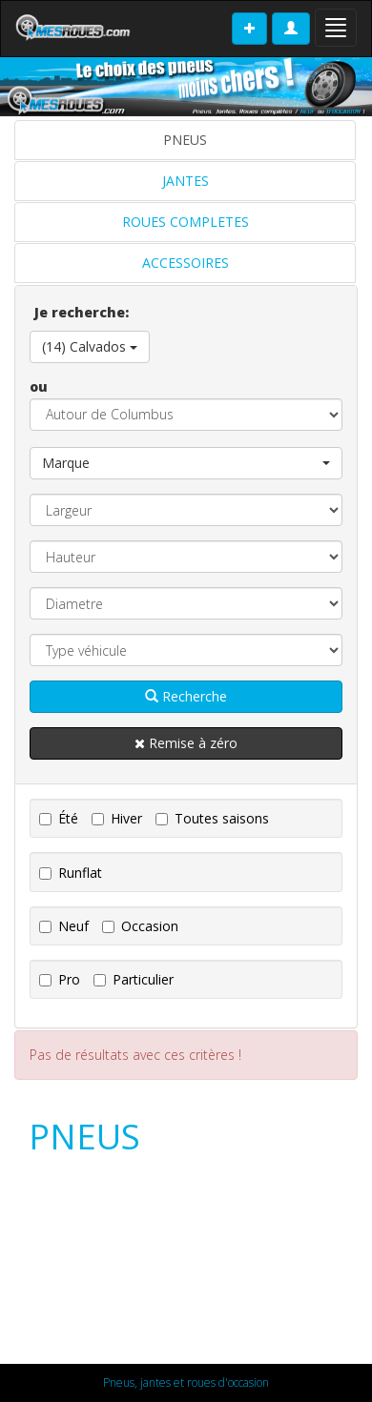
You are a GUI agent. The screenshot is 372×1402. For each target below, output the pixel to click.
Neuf (64, 926)
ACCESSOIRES (185, 263)
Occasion (140, 926)
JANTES (185, 181)
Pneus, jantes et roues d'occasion (186, 1382)
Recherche (186, 696)
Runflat (70, 873)
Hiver (117, 818)
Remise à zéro (186, 743)
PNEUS (185, 140)
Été (58, 818)
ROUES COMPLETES (185, 222)
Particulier (133, 979)
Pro (59, 979)
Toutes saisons (212, 818)
